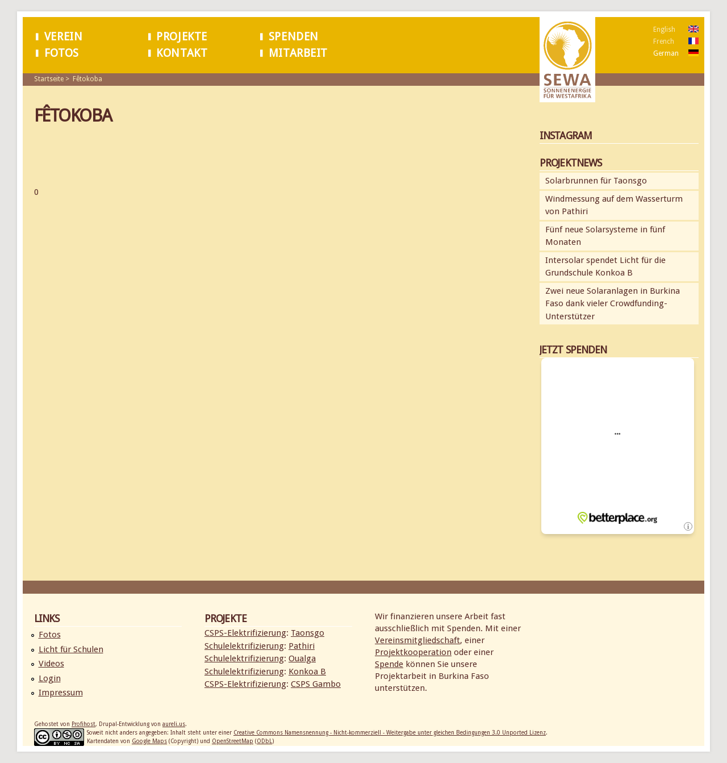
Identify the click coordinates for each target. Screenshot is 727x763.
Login (50, 678)
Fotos (61, 53)
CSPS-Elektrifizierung (245, 633)
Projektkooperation (413, 652)
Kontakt (181, 53)
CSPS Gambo (316, 684)
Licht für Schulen (71, 649)
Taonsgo (307, 633)
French (663, 41)
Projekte (181, 36)
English (664, 30)
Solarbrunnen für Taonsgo (596, 181)
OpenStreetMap (232, 741)
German (666, 53)
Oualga (302, 658)
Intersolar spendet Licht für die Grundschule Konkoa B (605, 266)
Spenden (294, 36)
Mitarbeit (298, 53)
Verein (63, 36)
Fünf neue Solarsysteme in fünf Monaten (605, 236)
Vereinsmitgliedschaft (417, 640)
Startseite (49, 79)
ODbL (264, 741)
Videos (51, 663)
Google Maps (149, 741)
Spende (389, 664)
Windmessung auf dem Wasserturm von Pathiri (614, 205)
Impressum (61, 692)
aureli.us (173, 724)
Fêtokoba (87, 79)
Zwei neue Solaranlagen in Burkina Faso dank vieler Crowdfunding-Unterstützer (612, 304)
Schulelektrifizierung (244, 646)
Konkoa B (307, 671)
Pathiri (302, 646)
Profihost (83, 724)
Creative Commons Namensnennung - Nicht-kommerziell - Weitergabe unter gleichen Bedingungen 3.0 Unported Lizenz (389, 732)
